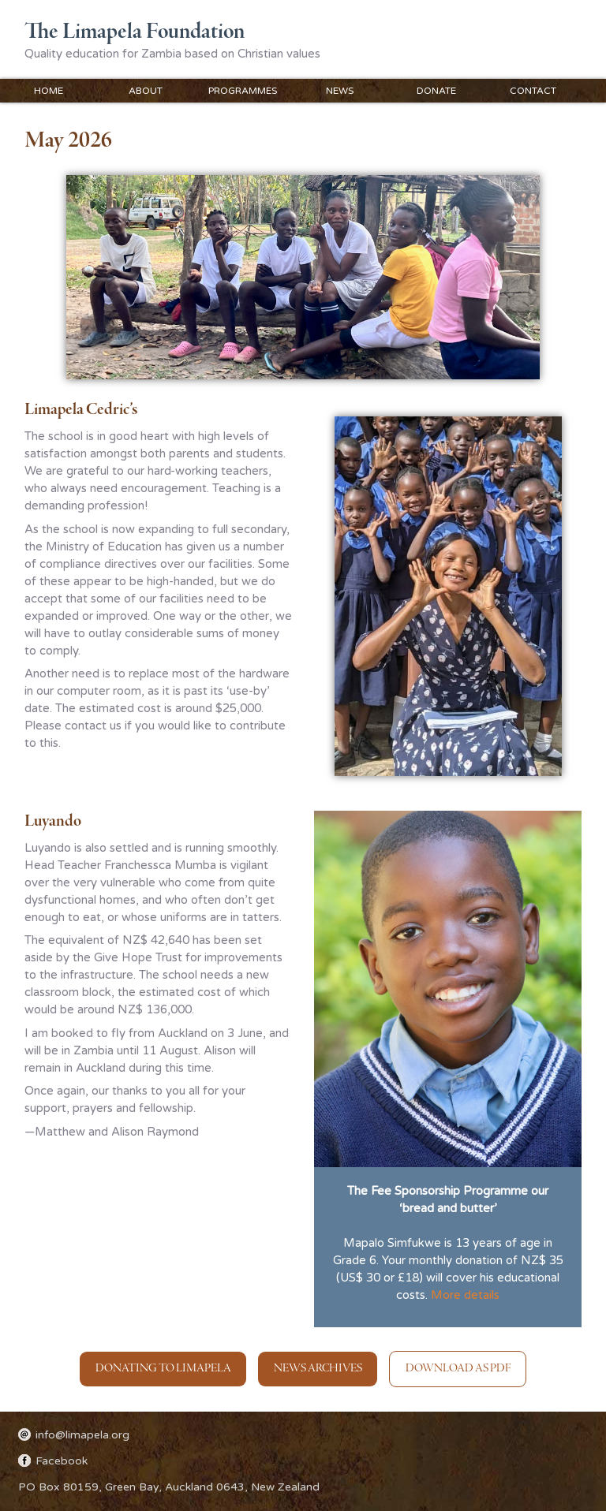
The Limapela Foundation (134, 32)
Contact (533, 90)
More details (465, 1295)
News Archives (318, 1368)
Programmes (242, 90)
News (340, 90)
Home (48, 90)
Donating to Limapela (163, 1368)
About (146, 90)
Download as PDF (458, 1368)
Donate (436, 90)
